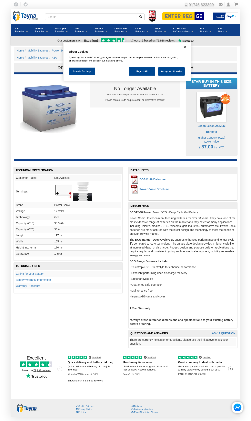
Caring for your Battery (30, 273)
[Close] (185, 46)
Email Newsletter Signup (144, 412)
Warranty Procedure (28, 285)
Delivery (136, 406)
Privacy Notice (84, 409)
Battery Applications (142, 409)
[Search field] (91, 17)
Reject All (142, 71)
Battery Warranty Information (33, 279)
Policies (81, 412)
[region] (127, 61)
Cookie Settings (86, 406)
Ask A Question (223, 333)
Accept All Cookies (171, 71)
